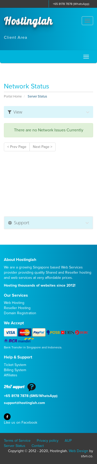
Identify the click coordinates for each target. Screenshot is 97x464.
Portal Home (13, 96)
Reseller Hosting (17, 308)
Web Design (78, 451)
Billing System (15, 370)
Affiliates (10, 375)
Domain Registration (20, 313)
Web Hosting (14, 303)
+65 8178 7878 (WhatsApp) (71, 4)
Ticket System (15, 365)
